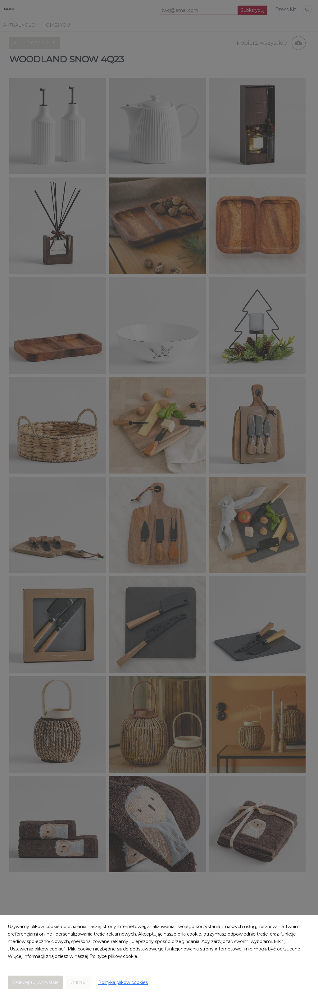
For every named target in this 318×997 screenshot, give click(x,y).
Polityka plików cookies (123, 982)
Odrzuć (78, 982)
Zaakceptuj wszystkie (35, 982)
